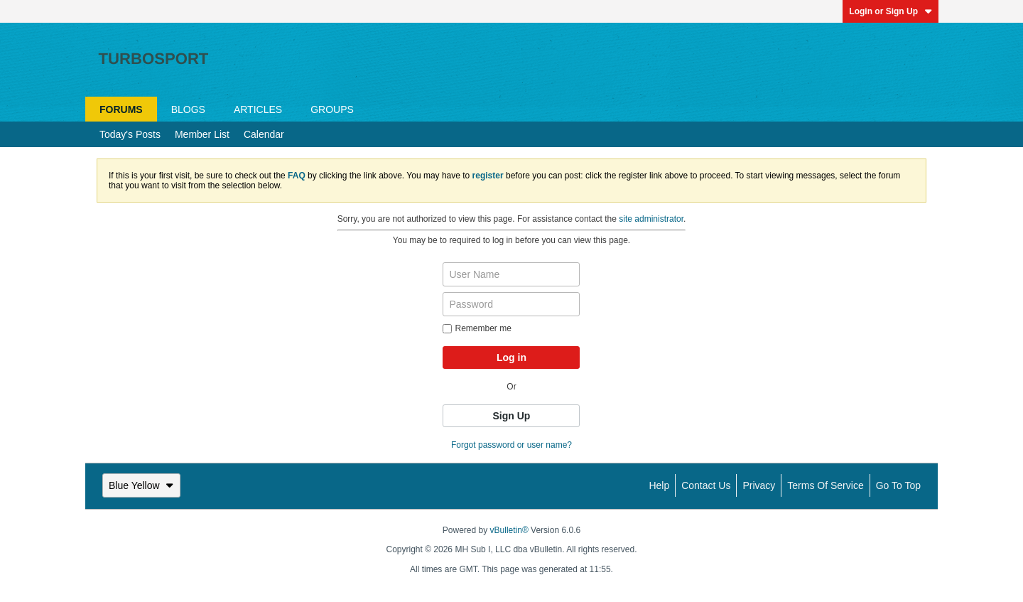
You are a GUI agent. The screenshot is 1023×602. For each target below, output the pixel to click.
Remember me (477, 328)
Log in (511, 357)
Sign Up (512, 415)
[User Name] (511, 274)
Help (659, 485)
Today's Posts (130, 134)
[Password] (511, 304)
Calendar (264, 134)
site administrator (651, 219)
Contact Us (705, 485)
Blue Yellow (141, 485)
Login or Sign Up (890, 11)
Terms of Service (825, 485)
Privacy (758, 485)
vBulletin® (509, 530)
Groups (332, 109)
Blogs (188, 109)
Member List (202, 134)
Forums (121, 109)
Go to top (898, 485)
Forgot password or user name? (511, 445)
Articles (258, 109)
